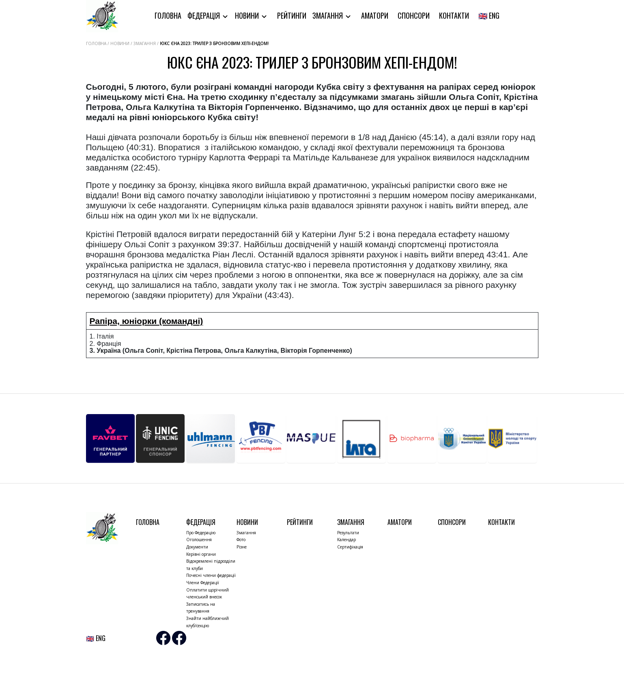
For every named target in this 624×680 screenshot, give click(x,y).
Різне (242, 547)
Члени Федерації (202, 582)
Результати (348, 532)
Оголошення (199, 539)
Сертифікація (350, 547)
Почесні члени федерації (211, 575)
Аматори (374, 15)
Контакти (454, 15)
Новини (247, 15)
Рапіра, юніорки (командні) (146, 321)
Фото (241, 539)
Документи (197, 547)
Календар (346, 539)
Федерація (204, 15)
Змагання (328, 15)
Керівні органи (201, 554)
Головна (168, 15)
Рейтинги (291, 15)
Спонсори (414, 15)
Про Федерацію (200, 532)
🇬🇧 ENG (488, 15)
